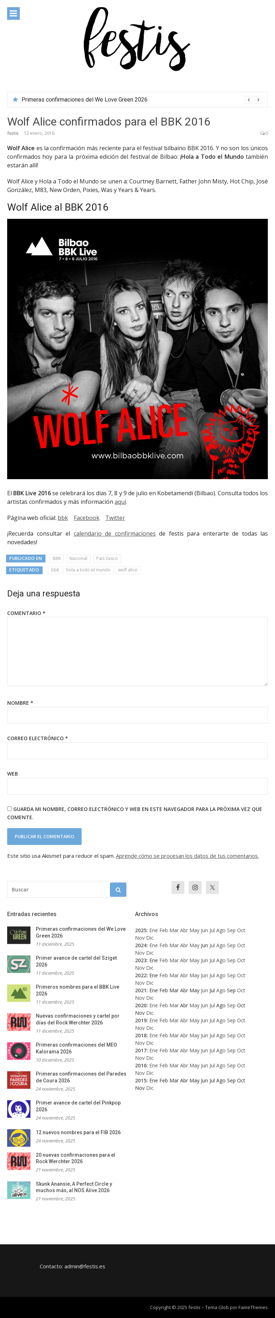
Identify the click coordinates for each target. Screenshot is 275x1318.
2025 (140, 930)
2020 (140, 1005)
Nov (140, 937)
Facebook (87, 518)
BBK (57, 558)
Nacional (78, 558)
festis (13, 133)
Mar (174, 930)
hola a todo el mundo (88, 570)
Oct (241, 930)
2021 (140, 990)
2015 (140, 1080)
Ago (221, 930)
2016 (140, 1065)
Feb (163, 930)
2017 (140, 1050)
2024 (140, 945)
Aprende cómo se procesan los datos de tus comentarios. (187, 855)
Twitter (115, 518)
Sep (231, 930)
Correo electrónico (37, 738)
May (194, 930)
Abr (184, 930)
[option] (141, 100)
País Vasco (107, 558)
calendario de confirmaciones (115, 533)
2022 (140, 975)
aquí (120, 502)
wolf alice (128, 570)
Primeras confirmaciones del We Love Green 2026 (84, 99)
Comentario (26, 613)
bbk (63, 518)
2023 (140, 960)
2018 (140, 1035)
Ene (153, 930)
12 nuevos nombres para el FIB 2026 (78, 1132)
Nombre (20, 702)
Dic (150, 937)
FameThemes (253, 1307)
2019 (140, 1020)
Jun (204, 930)
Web (12, 773)
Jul (212, 930)
